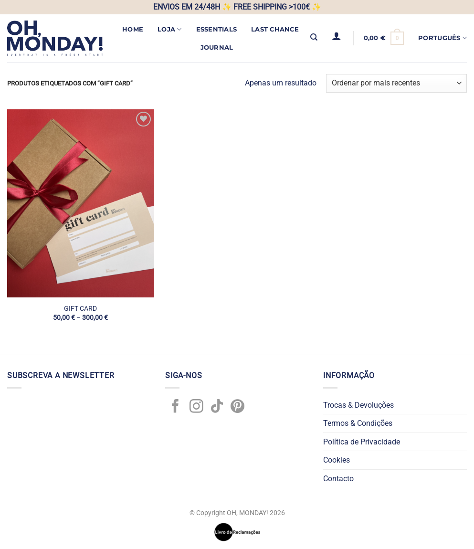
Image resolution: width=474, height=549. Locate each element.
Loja (169, 29)
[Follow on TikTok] (217, 407)
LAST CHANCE (275, 29)
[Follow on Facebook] (175, 407)
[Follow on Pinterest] (237, 407)
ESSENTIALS (216, 29)
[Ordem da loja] (396, 83)
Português (442, 37)
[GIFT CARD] (80, 203)
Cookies (336, 460)
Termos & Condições (357, 423)
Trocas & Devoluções (358, 405)
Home (132, 29)
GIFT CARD (80, 309)
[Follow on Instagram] (196, 407)
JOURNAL (216, 47)
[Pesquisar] (313, 37)
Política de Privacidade (361, 441)
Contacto (338, 478)
